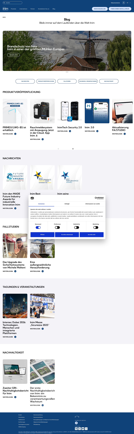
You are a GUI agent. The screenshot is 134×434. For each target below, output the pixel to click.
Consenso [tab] (41, 204)
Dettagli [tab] (67, 204)
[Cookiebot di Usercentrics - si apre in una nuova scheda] (96, 198)
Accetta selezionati (67, 234)
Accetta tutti (91, 234)
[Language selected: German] (128, 2)
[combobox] (12, 2)
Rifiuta (42, 234)
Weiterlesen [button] (9, 132)
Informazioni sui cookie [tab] (92, 204)
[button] (115, 2)
